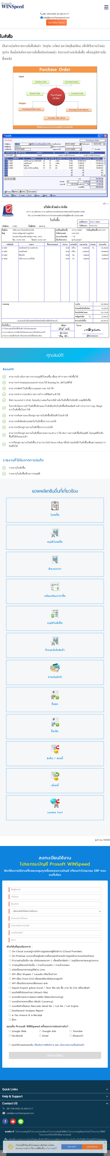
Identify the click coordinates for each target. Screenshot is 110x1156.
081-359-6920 (49, 14)
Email (43, 1036)
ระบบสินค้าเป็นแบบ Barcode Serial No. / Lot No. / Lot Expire (43, 1006)
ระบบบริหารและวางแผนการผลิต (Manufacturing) (36, 997)
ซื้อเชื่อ (55, 731)
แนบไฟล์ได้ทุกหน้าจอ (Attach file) (28, 992)
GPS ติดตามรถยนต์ (62, 1135)
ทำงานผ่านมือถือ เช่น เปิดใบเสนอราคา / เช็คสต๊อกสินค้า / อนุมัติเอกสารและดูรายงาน (53, 960)
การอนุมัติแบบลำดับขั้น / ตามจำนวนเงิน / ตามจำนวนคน (39, 965)
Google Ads (47, 1031)
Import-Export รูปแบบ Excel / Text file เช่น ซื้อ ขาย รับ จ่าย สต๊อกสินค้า (49, 988)
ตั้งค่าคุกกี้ (71, 1147)
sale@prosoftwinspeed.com (56, 17)
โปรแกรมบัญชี (22, 1131)
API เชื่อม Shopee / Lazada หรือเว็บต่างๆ (33, 974)
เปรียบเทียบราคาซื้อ (55, 596)
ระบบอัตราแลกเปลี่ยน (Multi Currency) (31, 1001)
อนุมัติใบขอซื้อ (55, 542)
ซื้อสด (55, 704)
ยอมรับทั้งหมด (92, 1147)
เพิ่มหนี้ (55, 785)
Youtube (76, 1031)
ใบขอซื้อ (55, 515)
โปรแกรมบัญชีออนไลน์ (78, 1131)
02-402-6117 (63, 14)
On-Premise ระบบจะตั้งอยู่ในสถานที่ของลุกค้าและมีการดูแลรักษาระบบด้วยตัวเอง (51, 956)
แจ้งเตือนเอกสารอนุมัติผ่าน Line (27, 969)
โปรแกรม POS (45, 1135)
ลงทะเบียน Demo (56, 22)
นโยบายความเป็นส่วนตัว (72, 1045)
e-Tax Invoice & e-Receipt (25, 1015)
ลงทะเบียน (55, 1055)
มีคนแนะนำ (76, 1036)
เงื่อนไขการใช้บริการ (44, 1045)
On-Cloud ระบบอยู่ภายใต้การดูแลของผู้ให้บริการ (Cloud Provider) (45, 951)
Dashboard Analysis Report (26, 1010)
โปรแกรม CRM (97, 1131)
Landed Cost (55, 812)
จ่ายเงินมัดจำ (55, 677)
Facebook (16, 1036)
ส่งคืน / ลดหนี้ (55, 758)
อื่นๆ (12, 1020)
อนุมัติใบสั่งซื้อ (55, 623)
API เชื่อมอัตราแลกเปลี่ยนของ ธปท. (28, 983)
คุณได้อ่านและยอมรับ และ (46, 1045)
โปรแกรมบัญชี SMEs (57, 1131)
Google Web (17, 1031)
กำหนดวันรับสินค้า (55, 650)
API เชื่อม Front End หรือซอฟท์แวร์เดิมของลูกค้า (36, 979)
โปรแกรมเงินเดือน (38, 1131)
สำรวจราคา (55, 569)
